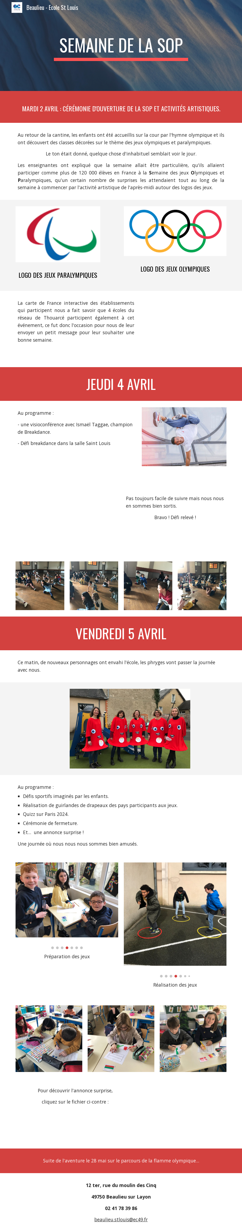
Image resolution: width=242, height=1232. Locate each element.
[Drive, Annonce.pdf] (184, 1113)
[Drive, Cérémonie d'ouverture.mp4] (184, 329)
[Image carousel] (67, 905)
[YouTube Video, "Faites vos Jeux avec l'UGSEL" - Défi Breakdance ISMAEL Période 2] (67, 514)
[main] (121, 45)
